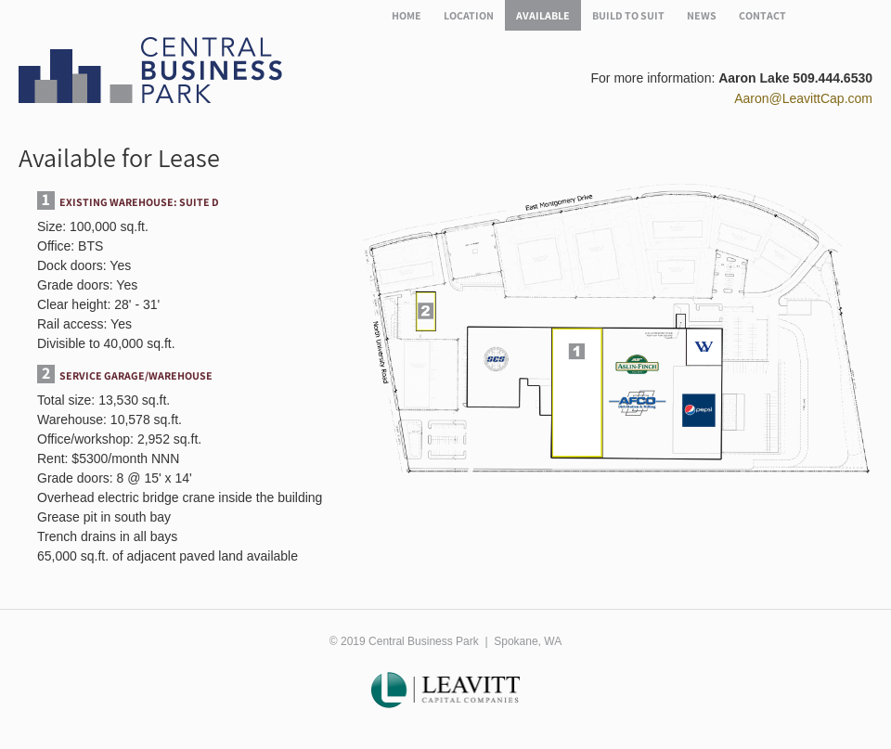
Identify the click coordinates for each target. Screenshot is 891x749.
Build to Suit (628, 15)
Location (469, 15)
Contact (762, 15)
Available (543, 15)
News (702, 15)
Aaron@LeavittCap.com (803, 98)
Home (406, 15)
